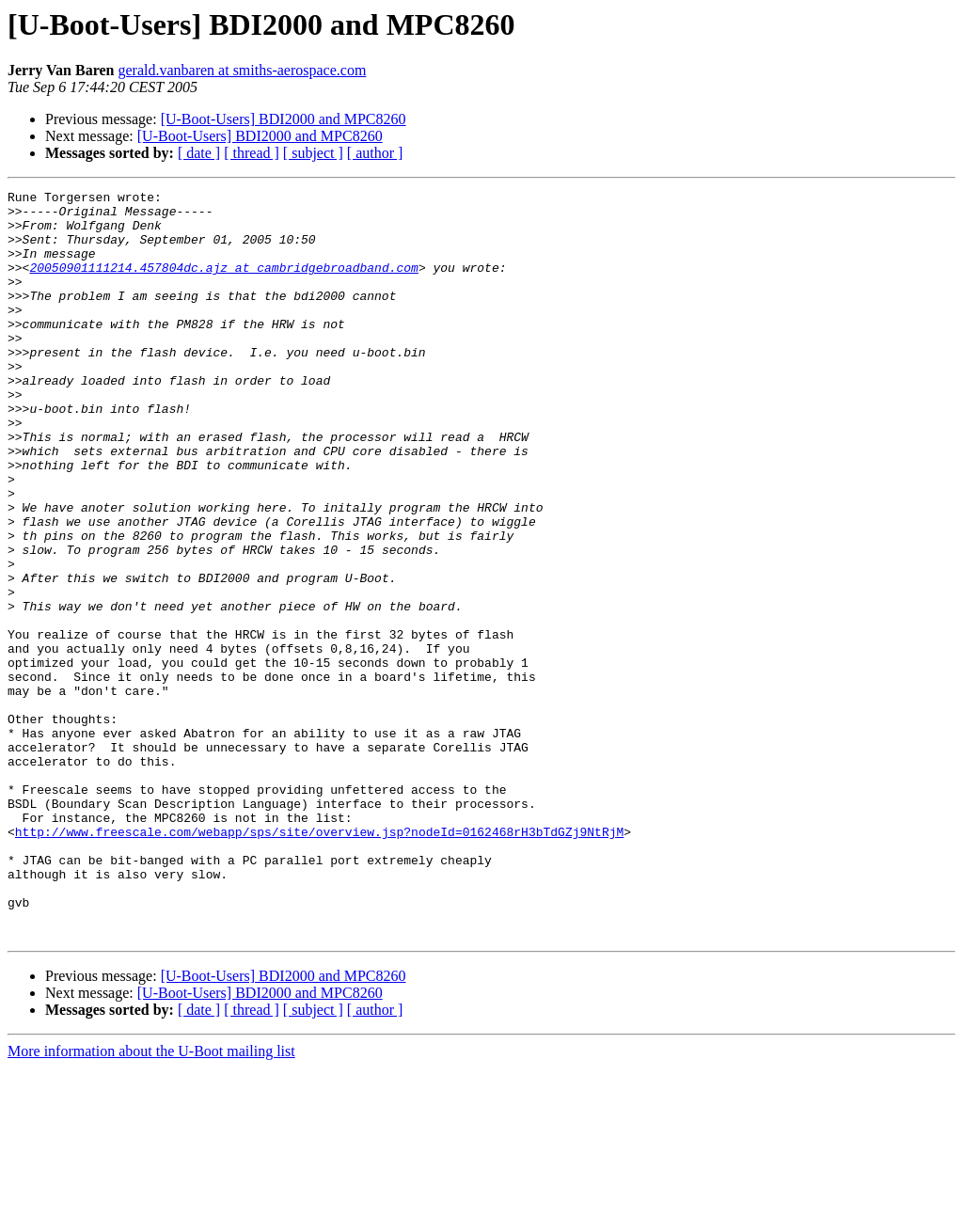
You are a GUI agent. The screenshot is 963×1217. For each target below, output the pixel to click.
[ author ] (375, 153)
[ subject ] (313, 153)
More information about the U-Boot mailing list (151, 1201)
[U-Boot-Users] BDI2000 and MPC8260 (283, 119)
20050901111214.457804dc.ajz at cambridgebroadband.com (223, 284)
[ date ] (199, 153)
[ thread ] (251, 153)
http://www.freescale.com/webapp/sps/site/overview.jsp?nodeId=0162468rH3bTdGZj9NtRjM (319, 961)
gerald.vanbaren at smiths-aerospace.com (242, 70)
